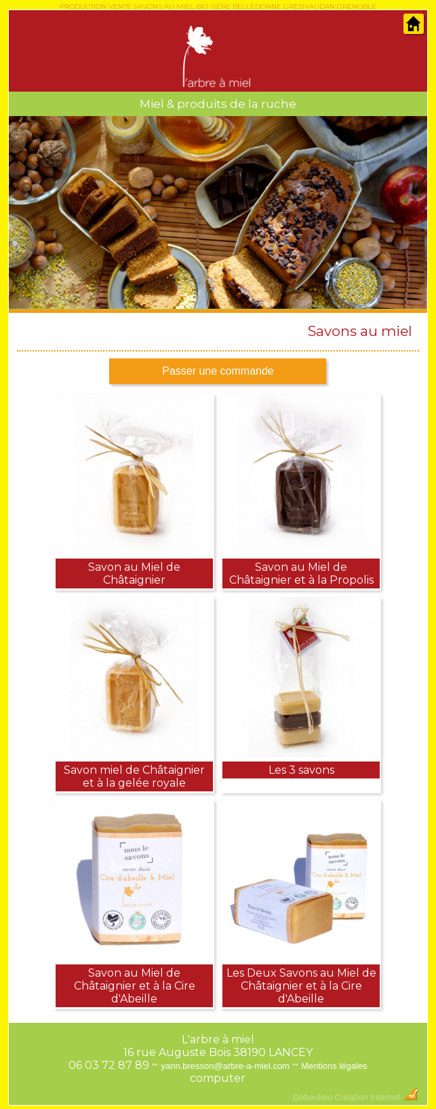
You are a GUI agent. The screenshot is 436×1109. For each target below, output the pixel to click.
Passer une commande (218, 371)
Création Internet (376, 1097)
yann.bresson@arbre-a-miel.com (225, 1066)
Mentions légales (334, 1066)
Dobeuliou (313, 1097)
